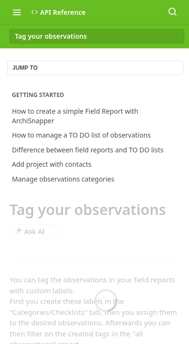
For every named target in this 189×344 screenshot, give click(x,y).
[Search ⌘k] (172, 12)
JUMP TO (25, 67)
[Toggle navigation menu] (17, 12)
